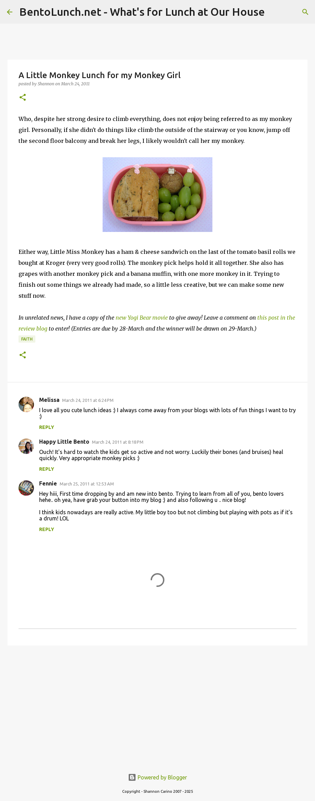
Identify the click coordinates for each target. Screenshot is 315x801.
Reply (46, 427)
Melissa (49, 400)
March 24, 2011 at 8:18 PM (117, 442)
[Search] (305, 12)
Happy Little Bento (64, 442)
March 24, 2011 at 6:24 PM (88, 400)
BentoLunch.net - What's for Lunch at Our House (142, 11)
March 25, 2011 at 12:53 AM (87, 483)
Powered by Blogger (157, 777)
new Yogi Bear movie (142, 317)
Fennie (48, 483)
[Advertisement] (157, 704)
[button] (23, 97)
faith (27, 339)
